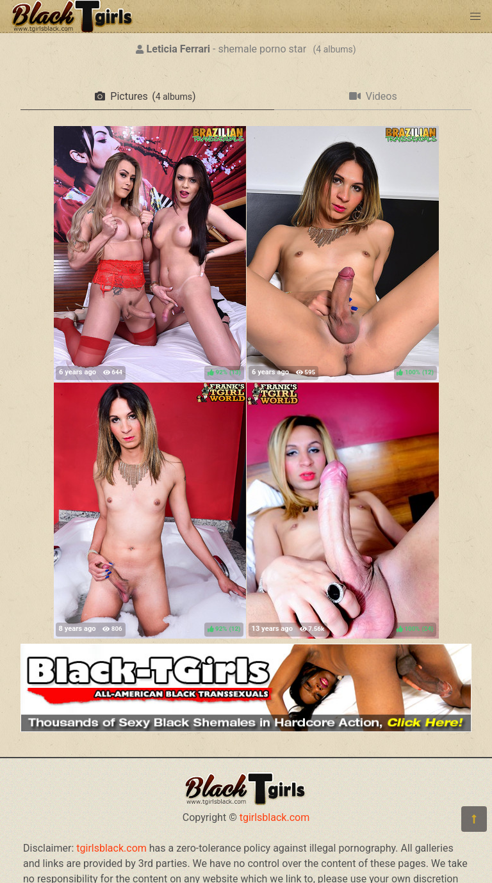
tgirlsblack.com (275, 817)
